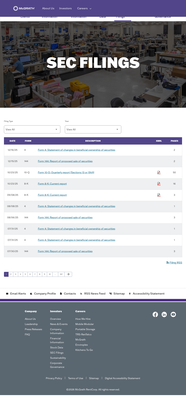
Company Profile (43, 301)
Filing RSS (173, 270)
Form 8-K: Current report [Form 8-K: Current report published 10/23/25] (52, 191)
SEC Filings (120, 22)
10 (51, 282)
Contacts (68, 301)
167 (62, 282)
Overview (10, 23)
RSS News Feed (92, 301)
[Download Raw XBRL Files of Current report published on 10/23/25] (159, 191)
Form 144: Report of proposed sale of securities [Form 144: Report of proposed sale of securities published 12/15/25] (65, 169)
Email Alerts (16, 301)
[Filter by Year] (93, 137)
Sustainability (142, 23)
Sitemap (117, 301)
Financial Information (78, 22)
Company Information (49, 22)
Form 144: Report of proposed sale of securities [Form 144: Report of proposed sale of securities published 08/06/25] (65, 225)
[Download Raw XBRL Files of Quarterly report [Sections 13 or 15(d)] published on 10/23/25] (159, 180)
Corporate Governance (163, 22)
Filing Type (8, 129)
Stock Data (103, 22)
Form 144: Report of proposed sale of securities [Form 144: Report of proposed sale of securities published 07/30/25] (65, 259)
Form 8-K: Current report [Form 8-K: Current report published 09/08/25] (52, 202)
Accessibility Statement (147, 301)
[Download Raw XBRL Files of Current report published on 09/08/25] (159, 202)
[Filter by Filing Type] (32, 137)
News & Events (26, 22)
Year (67, 129)
